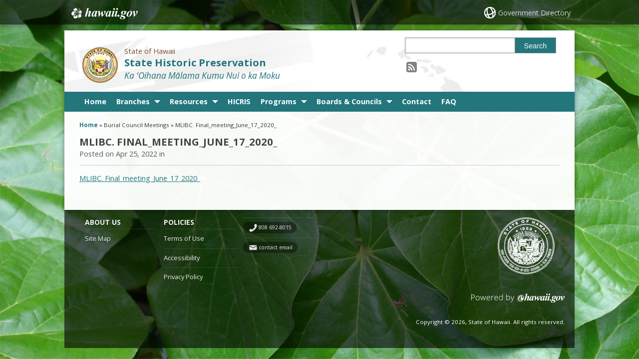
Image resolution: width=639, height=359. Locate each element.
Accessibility (182, 257)
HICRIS (239, 101)
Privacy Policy (183, 276)
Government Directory (534, 12)
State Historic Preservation (195, 62)
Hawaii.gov (103, 13)
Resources (189, 101)
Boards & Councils (349, 101)
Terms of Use (184, 238)
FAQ (448, 101)
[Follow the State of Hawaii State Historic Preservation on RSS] (411, 66)
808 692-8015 (275, 227)
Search (535, 46)
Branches (133, 101)
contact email (276, 247)
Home (95, 101)
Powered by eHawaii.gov (518, 302)
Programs (279, 101)
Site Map (98, 238)
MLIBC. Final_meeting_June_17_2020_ (139, 178)
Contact (416, 101)
